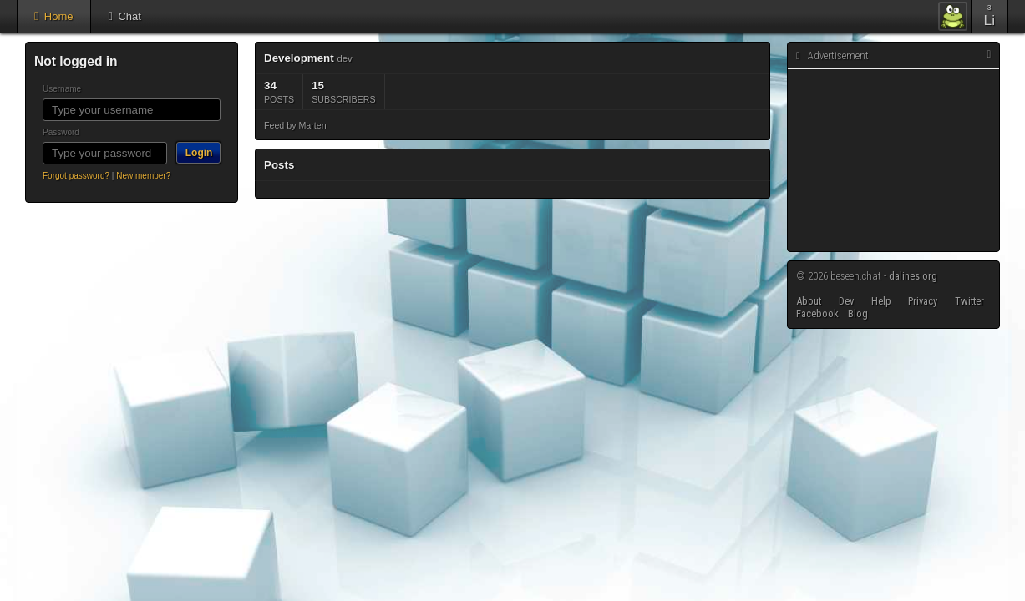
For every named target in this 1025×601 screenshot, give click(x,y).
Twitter (969, 301)
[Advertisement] (892, 161)
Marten (312, 125)
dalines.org (913, 276)
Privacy (922, 301)
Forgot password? (76, 175)
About (808, 301)
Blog (858, 313)
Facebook (817, 313)
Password (61, 132)
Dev (846, 301)
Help (881, 301)
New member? (143, 175)
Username (62, 88)
